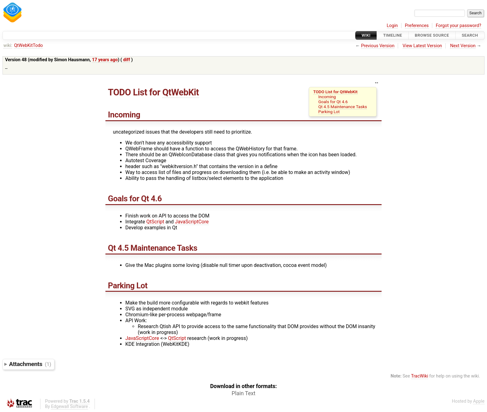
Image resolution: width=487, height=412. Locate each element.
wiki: (7, 45)
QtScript (155, 222)
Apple (479, 401)
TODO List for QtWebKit (335, 91)
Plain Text (243, 393)
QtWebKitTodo (28, 45)
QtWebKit (180, 92)
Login (392, 25)
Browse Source (432, 35)
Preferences (417, 25)
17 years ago (105, 59)
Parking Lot (329, 111)
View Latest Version (422, 45)
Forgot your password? (458, 25)
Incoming (327, 96)
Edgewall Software (69, 406)
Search (470, 35)
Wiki (366, 35)
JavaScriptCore (192, 222)
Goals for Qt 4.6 (333, 101)
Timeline (392, 35)
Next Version (462, 45)
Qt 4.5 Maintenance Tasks (342, 106)
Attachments (30, 364)
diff (126, 59)
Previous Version (377, 45)
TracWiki (419, 376)
